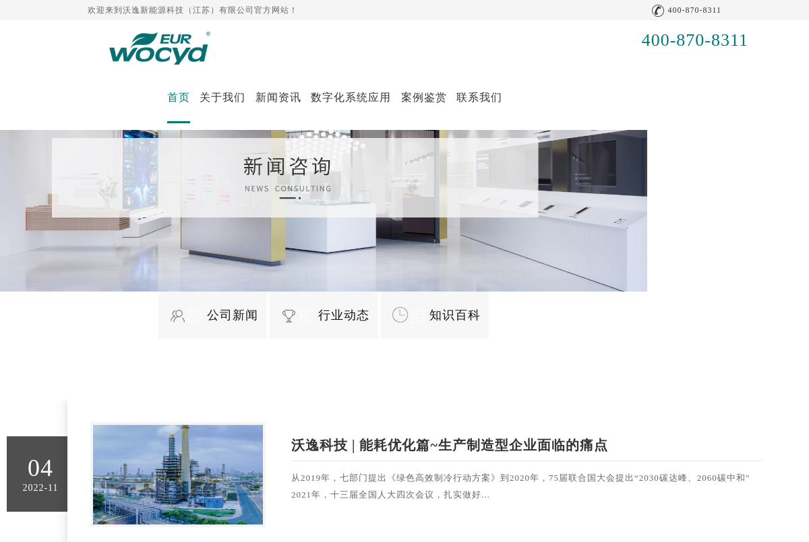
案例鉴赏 (424, 97)
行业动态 (334, 315)
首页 (178, 97)
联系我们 (479, 97)
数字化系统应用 (351, 97)
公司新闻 (223, 315)
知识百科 (446, 315)
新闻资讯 (278, 97)
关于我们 (222, 97)
